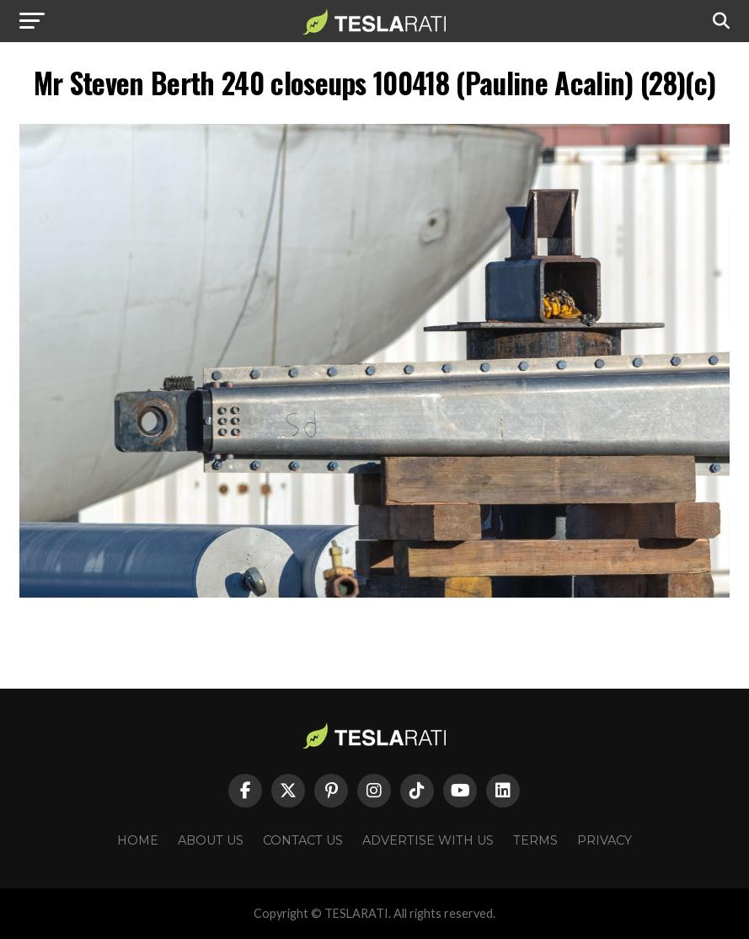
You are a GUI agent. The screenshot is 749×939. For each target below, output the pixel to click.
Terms (535, 840)
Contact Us (303, 840)
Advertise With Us (428, 840)
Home (137, 840)
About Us (210, 840)
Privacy (604, 840)
